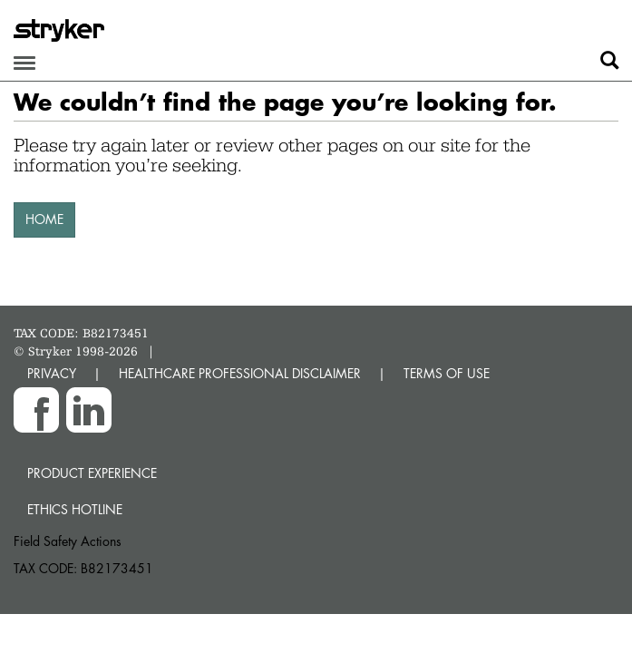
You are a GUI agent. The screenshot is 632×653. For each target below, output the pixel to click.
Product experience (92, 473)
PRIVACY (51, 373)
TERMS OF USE (447, 373)
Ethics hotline (74, 509)
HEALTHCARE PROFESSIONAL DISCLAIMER (240, 373)
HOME (44, 219)
